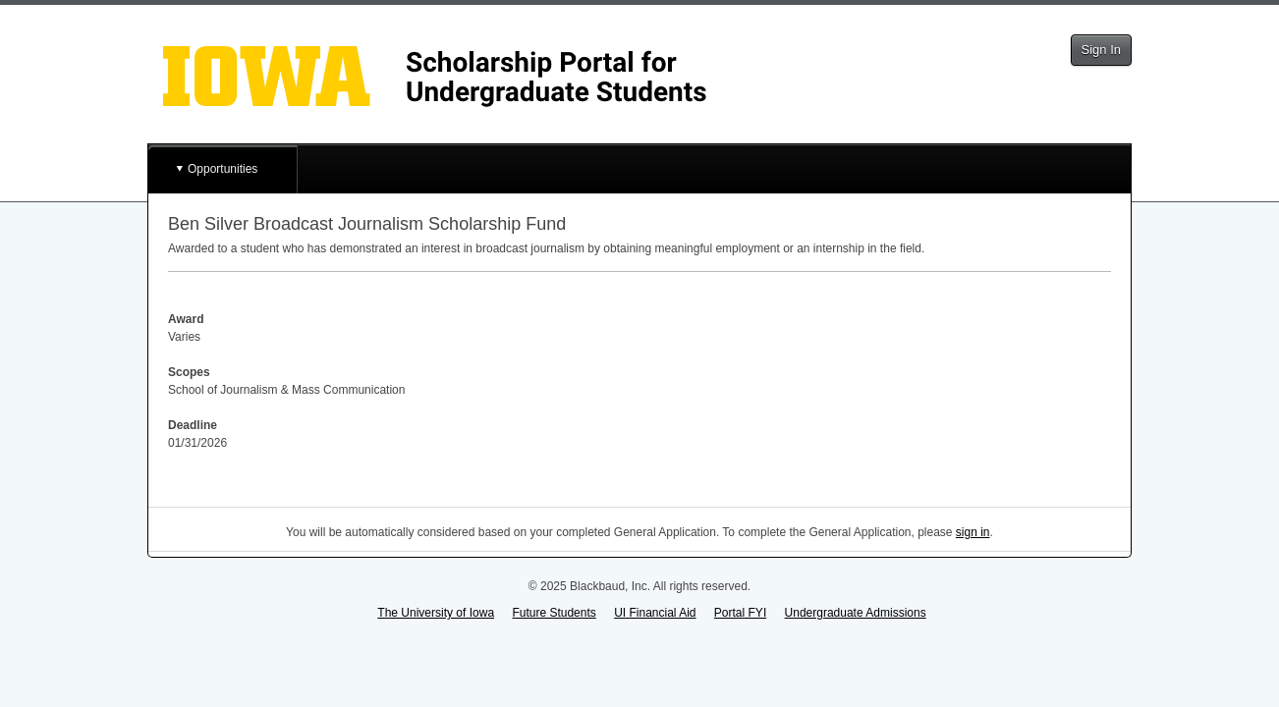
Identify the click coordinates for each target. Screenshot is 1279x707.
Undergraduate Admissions (855, 613)
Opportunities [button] (222, 169)
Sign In (1101, 49)
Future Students (553, 613)
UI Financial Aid (654, 613)
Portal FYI (740, 613)
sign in (973, 532)
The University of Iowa (435, 613)
